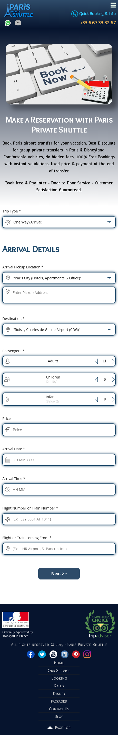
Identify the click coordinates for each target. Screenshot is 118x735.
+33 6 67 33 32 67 (97, 22)
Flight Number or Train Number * (30, 508)
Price (6, 418)
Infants (53, 399)
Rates (59, 685)
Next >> (59, 573)
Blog (59, 716)
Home (59, 662)
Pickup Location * (22, 267)
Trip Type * (11, 211)
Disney (59, 693)
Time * (13, 478)
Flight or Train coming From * (26, 537)
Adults (53, 361)
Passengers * (13, 350)
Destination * (13, 318)
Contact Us (59, 708)
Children (53, 379)
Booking (59, 678)
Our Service (59, 670)
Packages (59, 701)
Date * (13, 448)
